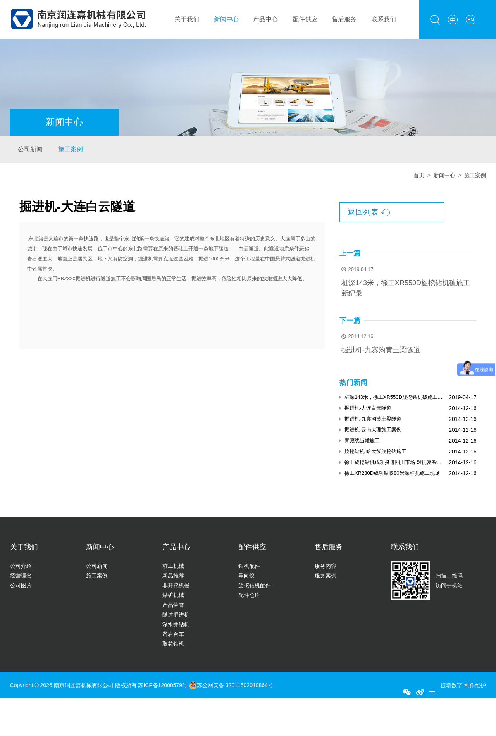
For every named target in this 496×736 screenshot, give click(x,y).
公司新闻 (30, 149)
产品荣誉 (173, 605)
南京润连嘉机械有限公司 (84, 685)
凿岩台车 (173, 634)
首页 (418, 175)
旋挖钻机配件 (254, 585)
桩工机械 (173, 566)
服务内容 (325, 566)
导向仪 (246, 575)
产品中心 (265, 19)
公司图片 (21, 585)
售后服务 (344, 19)
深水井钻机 (175, 624)
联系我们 (383, 19)
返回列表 (369, 212)
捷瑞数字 (451, 685)
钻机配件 (249, 566)
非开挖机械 (175, 585)
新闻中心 (226, 19)
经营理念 (21, 575)
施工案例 (70, 149)
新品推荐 (173, 575)
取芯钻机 (173, 644)
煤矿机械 (173, 595)
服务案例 (325, 575)
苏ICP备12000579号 (163, 685)
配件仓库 (249, 595)
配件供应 (305, 19)
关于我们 (186, 19)
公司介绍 (21, 566)
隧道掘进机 (175, 615)
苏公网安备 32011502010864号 (231, 685)
